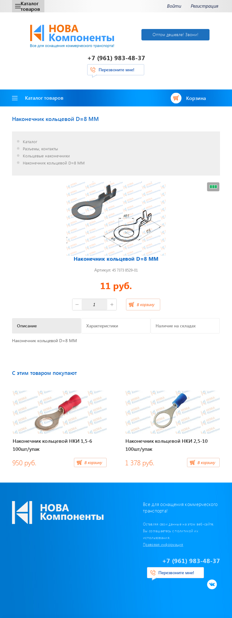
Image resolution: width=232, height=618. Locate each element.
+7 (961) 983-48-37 (116, 57)
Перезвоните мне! (116, 70)
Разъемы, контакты (40, 149)
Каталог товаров (27, 6)
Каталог (30, 141)
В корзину (145, 304)
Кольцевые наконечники (46, 156)
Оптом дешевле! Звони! (175, 34)
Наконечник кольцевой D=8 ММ (54, 163)
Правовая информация (163, 544)
